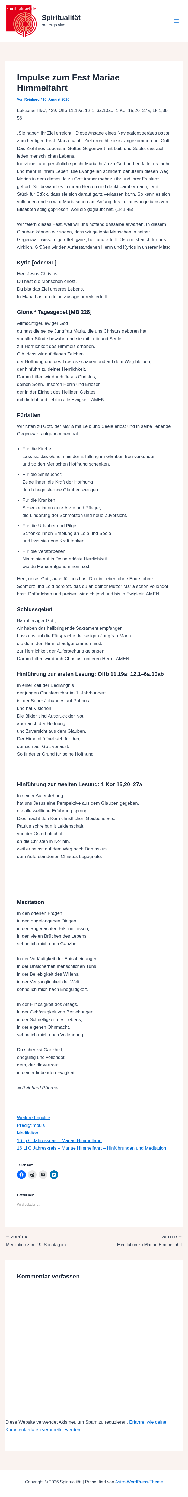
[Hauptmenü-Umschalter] (176, 21)
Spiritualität (61, 18)
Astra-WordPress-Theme (139, 1482)
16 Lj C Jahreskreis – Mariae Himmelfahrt (59, 1140)
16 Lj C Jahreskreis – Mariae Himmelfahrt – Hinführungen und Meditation (91, 1148)
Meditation (27, 1133)
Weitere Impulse (33, 1117)
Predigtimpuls (31, 1125)
